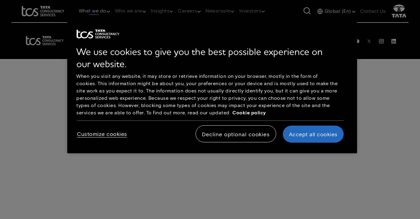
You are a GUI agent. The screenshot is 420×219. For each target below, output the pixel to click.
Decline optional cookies (236, 134)
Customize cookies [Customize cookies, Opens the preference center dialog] (102, 133)
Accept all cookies (313, 134)
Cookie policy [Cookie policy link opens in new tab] (249, 112)
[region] (212, 87)
